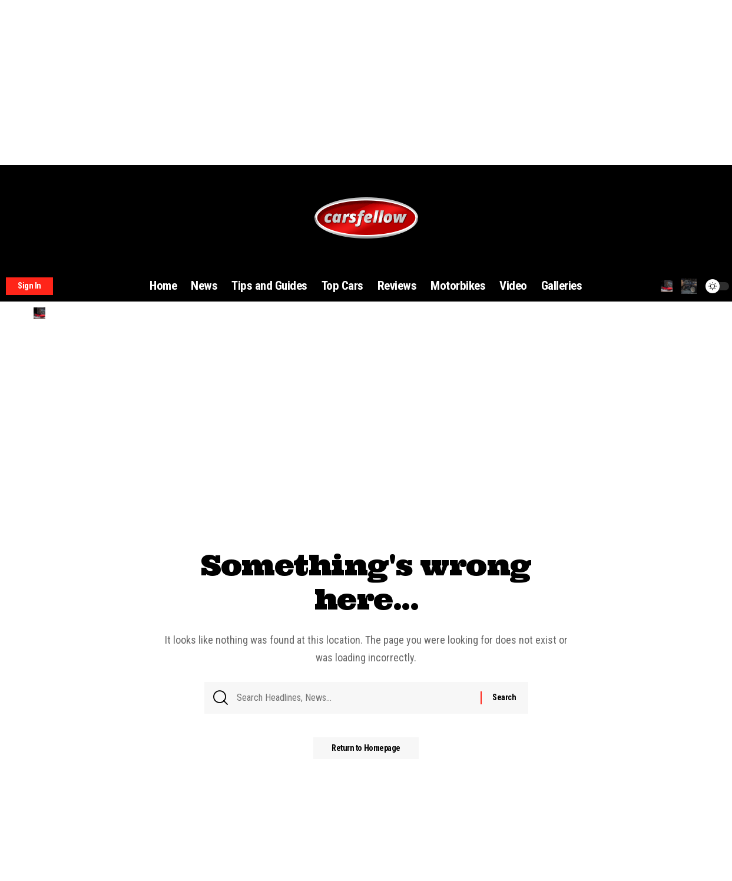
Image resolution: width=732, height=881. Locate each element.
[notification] (689, 286)
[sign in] (29, 286)
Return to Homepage (366, 753)
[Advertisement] (353, 82)
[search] (667, 286)
